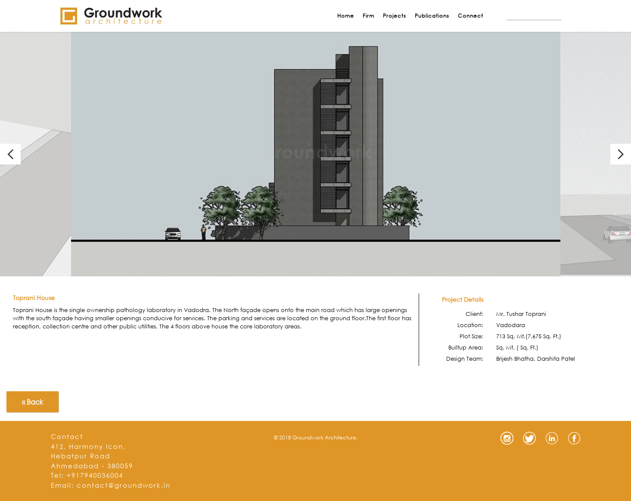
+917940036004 (95, 475)
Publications (432, 15)
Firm (368, 15)
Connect (470, 15)
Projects (394, 15)
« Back (32, 401)
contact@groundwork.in (124, 485)
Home (345, 15)
